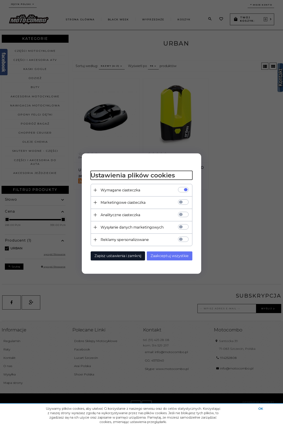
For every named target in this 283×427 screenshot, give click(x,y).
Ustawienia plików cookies (133, 175)
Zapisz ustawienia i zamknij (117, 256)
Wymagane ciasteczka (120, 190)
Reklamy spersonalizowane (125, 240)
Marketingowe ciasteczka (123, 202)
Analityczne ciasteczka (120, 215)
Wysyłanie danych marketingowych (132, 227)
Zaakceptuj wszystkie (170, 256)
